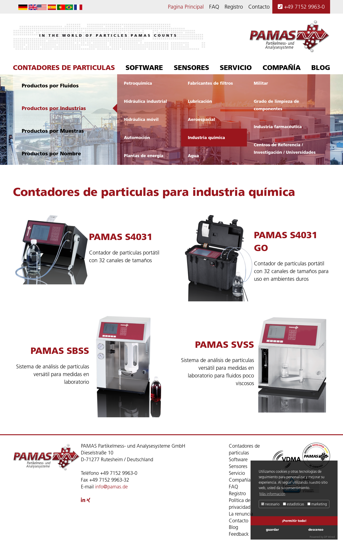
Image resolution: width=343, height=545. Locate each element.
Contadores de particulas (64, 67)
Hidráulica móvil (141, 119)
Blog (320, 67)
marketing (317, 504)
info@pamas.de (111, 487)
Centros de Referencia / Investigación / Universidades (285, 148)
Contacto (259, 6)
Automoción (137, 137)
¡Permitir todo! (294, 521)
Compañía (282, 67)
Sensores (191, 67)
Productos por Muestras (53, 131)
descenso (315, 529)
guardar (272, 529)
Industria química (206, 137)
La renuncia (241, 514)
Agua (193, 155)
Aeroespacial (201, 119)
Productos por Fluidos (50, 85)
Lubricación (200, 101)
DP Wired (329, 536)
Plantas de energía (143, 155)
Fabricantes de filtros (210, 83)
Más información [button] (272, 494)
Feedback (239, 534)
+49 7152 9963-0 (301, 6)
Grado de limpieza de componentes (276, 105)
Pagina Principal (186, 6)
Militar (261, 83)
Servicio (236, 67)
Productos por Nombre (51, 153)
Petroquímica (138, 83)
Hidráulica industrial (145, 101)
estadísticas (293, 504)
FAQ (214, 6)
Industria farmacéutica (278, 126)
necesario (270, 504)
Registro (234, 6)
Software (144, 67)
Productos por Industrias (54, 108)
